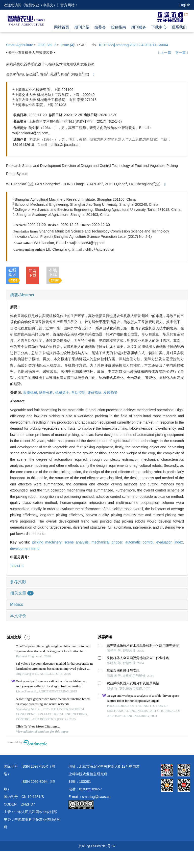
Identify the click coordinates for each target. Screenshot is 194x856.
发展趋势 (110, 393)
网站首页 (61, 27)
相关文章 (22, 593)
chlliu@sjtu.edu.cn (65, 145)
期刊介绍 (81, 27)
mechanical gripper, (109, 542)
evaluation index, (170, 542)
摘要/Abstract (22, 295)
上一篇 (164, 52)
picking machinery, (48, 542)
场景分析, (47, 393)
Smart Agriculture (19, 45)
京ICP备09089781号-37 (97, 846)
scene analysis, (78, 542)
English (184, 5)
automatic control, (140, 542)
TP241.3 (16, 566)
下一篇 (181, 52)
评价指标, (95, 393)
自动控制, (79, 393)
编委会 (100, 27)
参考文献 (18, 582)
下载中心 (158, 27)
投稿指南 (118, 27)
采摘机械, (31, 393)
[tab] (97, 295)
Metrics (16, 604)
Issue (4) (67, 45)
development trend (24, 549)
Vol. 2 (51, 45)
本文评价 (18, 616)
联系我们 (179, 27)
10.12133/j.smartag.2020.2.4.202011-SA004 (133, 45)
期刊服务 (138, 27)
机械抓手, (63, 393)
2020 (41, 45)
